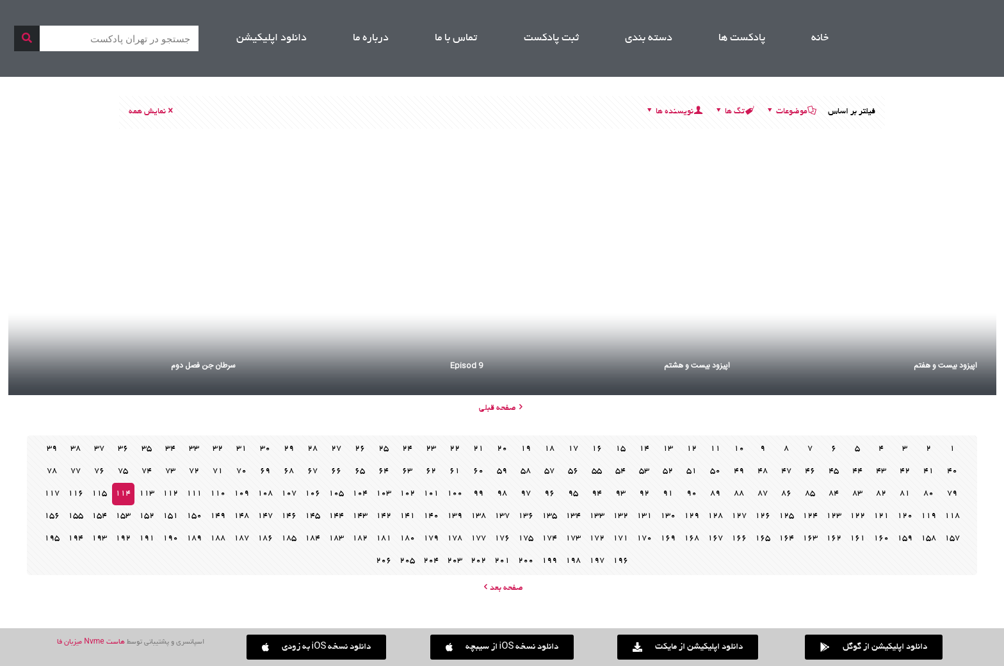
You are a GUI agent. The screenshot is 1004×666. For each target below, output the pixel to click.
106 (312, 493)
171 (620, 538)
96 (549, 493)
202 (478, 560)
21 (478, 448)
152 (146, 516)
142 (383, 516)
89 (715, 493)
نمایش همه (152, 112)
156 (52, 516)
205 (407, 560)
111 (194, 493)
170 (644, 538)
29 (289, 448)
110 (217, 493)
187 (241, 538)
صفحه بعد (502, 588)
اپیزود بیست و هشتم (697, 365)
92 (644, 493)
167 (715, 538)
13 (668, 448)
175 (525, 538)
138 (478, 516)
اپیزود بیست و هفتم (945, 365)
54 (620, 471)
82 (881, 493)
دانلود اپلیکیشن (271, 38)
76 (99, 471)
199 (549, 560)
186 (265, 538)
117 (52, 493)
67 (312, 471)
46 (810, 471)
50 (715, 471)
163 (810, 538)
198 (573, 560)
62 (431, 471)
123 (833, 516)
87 (762, 493)
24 (407, 448)
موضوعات (790, 112)
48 (762, 471)
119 (928, 516)
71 (218, 471)
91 (668, 493)
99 (478, 493)
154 (99, 516)
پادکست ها (741, 38)
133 (596, 516)
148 (241, 516)
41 (928, 471)
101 (431, 493)
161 (857, 538)
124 (810, 516)
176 (502, 538)
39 (52, 448)
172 (596, 538)
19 (526, 448)
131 (644, 516)
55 (597, 471)
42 (905, 471)
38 (75, 448)
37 (99, 448)
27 (336, 448)
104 (360, 493)
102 (407, 493)
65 (360, 471)
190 (170, 538)
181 (383, 538)
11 (715, 448)
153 (123, 516)
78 (52, 471)
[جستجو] (27, 38)
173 (573, 538)
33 (194, 448)
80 (928, 493)
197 (596, 560)
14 (644, 448)
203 (454, 560)
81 (905, 493)
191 (146, 538)
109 (241, 493)
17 (573, 448)
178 (454, 538)
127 (739, 516)
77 (75, 471)
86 (786, 493)
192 (123, 538)
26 (360, 448)
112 (170, 493)
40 (952, 471)
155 (75, 516)
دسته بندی (648, 38)
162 (833, 538)
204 (431, 560)
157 (952, 538)
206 (383, 560)
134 (573, 516)
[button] (317, 647)
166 (739, 538)
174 (549, 538)
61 (454, 471)
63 (407, 471)
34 (170, 448)
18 (549, 448)
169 (668, 538)
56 (573, 471)
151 (170, 516)
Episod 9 (466, 365)
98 (502, 493)
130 (668, 516)
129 (691, 516)
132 (620, 516)
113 (146, 493)
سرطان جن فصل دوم (203, 365)
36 (123, 448)
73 (170, 471)
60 (478, 471)
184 (312, 538)
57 (549, 471)
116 (75, 493)
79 (952, 493)
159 (904, 538)
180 (407, 538)
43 (881, 471)
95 (573, 493)
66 (336, 471)
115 (99, 493)
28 (312, 448)
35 (147, 448)
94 (597, 493)
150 (194, 516)
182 (360, 538)
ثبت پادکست (551, 38)
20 (502, 448)
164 (786, 538)
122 (857, 516)
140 (431, 516)
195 (52, 538)
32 (218, 448)
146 (288, 516)
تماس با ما (456, 38)
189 (194, 538)
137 (502, 516)
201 (502, 560)
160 (881, 538)
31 (241, 448)
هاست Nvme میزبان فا (90, 642)
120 (904, 516)
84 (834, 493)
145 (312, 516)
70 (241, 471)
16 (597, 448)
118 (952, 516)
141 (407, 516)
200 (525, 560)
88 (739, 493)
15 (620, 448)
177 (478, 538)
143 (360, 516)
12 (691, 448)
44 (857, 471)
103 (383, 493)
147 (265, 516)
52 (668, 471)
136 (525, 516)
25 (383, 448)
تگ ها (734, 112)
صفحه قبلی (502, 408)
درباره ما (371, 38)
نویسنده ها (673, 112)
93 (620, 493)
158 (928, 538)
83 (857, 493)
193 (99, 538)
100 (454, 493)
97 (526, 493)
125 (786, 516)
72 (194, 471)
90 (691, 493)
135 (549, 516)
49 (739, 471)
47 (786, 471)
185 (288, 538)
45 (834, 471)
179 (431, 538)
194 (75, 538)
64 (383, 471)
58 (526, 471)
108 (265, 493)
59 (502, 471)
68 (289, 471)
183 (336, 538)
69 (265, 471)
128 (715, 516)
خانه (820, 38)
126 (762, 516)
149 (217, 516)
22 (454, 448)
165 (762, 538)
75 (123, 471)
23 (431, 448)
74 (147, 471)
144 (336, 516)
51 (691, 471)
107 (288, 493)
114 (123, 493)
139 (454, 516)
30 (265, 448)
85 (810, 493)
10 (739, 448)
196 (620, 560)
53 (644, 471)
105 (336, 493)
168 (691, 538)
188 (217, 538)
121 (881, 516)
